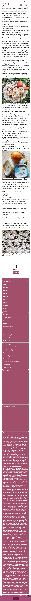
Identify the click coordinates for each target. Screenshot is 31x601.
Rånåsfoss (15, 551)
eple (16, 11)
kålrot (4, 445)
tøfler (22, 464)
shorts (18, 437)
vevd (25, 464)
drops (21, 524)
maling (15, 536)
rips (12, 552)
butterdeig (13, 516)
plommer (23, 565)
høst (19, 486)
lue (25, 444)
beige (13, 557)
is (9, 475)
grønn (8, 448)
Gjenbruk (5, 494)
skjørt (22, 560)
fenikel (11, 474)
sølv (4, 502)
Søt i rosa (5, 353)
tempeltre (23, 510)
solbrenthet (5, 578)
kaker (7, 520)
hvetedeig (5, 519)
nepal (10, 520)
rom (25, 445)
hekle (14, 574)
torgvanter (25, 488)
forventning (11, 494)
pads (15, 456)
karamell (5, 533)
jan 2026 (5, 293)
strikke (20, 531)
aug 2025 (5, 305)
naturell (24, 579)
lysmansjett (10, 551)
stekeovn (17, 479)
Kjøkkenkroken (7, 338)
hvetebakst (9, 565)
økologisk (5, 517)
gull (10, 497)
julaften (20, 578)
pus (17, 538)
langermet (25, 442)
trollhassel (5, 509)
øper (16, 464)
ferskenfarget (23, 459)
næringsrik (5, 460)
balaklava (21, 558)
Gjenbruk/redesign (8, 326)
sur (7, 528)
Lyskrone (16, 541)
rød (15, 554)
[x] (6, 4)
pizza (14, 466)
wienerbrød (22, 576)
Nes (4, 592)
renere (20, 447)
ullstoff (18, 482)
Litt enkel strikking (8, 350)
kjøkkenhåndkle (7, 552)
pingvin (5, 442)
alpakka (19, 462)
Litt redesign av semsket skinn (11, 361)
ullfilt (24, 574)
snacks (17, 533)
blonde (25, 531)
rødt (4, 544)
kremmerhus (23, 568)
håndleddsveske (16, 562)
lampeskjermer (24, 561)
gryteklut (14, 565)
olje (8, 554)
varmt (22, 550)
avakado (20, 488)
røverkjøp (18, 579)
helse (26, 438)
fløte (8, 466)
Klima (18, 516)
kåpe (4, 526)
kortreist (23, 494)
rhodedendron (24, 469)
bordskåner (21, 450)
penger (13, 500)
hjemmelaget (6, 540)
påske (7, 579)
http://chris (12, 538)
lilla (13, 558)
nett (22, 572)
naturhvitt (13, 527)
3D (3, 320)
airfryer (19, 583)
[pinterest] (8, 4)
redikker (25, 437)
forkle (10, 558)
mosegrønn (17, 448)
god (17, 526)
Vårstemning (6, 364)
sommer (8, 486)
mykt (26, 562)
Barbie (18, 481)
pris (7, 574)
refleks (4, 531)
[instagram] (3, 6)
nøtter (4, 579)
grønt (9, 527)
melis (14, 475)
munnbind (25, 543)
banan (18, 11)
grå (24, 454)
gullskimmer (14, 490)
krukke (4, 512)
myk (17, 527)
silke (18, 502)
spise (16, 492)
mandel (14, 514)
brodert (8, 495)
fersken (5, 547)
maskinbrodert (22, 541)
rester (7, 536)
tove (16, 486)
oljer (4, 441)
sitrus (12, 592)
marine (14, 524)
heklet (19, 456)
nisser (18, 588)
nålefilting (5, 585)
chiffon (25, 524)
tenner (20, 442)
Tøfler (9, 541)
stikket (21, 454)
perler (19, 445)
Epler (13, 451)
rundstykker (13, 462)
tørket (4, 476)
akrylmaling (9, 550)
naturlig (21, 585)
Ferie (21, 520)
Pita (23, 519)
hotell (19, 494)
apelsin (13, 497)
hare (21, 543)
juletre (13, 582)
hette (4, 536)
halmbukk (13, 512)
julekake (17, 471)
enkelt (16, 558)
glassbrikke (24, 475)
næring (26, 575)
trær (20, 534)
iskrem (4, 482)
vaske (15, 581)
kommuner (11, 464)
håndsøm (5, 557)
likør (20, 440)
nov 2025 (5, 296)
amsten (7, 478)
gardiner (18, 523)
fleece (22, 503)
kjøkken (10, 533)
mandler (11, 468)
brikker (12, 485)
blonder (5, 516)
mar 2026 (5, 287)
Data (24, 527)
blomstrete (5, 498)
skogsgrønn (5, 468)
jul (13, 476)
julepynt (5, 527)
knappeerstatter (20, 555)
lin (15, 489)
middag (10, 457)
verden (13, 568)
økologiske (9, 492)
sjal (8, 474)
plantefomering (13, 540)
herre (18, 565)
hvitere (14, 533)
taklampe (21, 476)
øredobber (15, 564)
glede (13, 528)
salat (25, 544)
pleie (19, 517)
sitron (8, 538)
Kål (16, 502)
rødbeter (18, 572)
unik (4, 520)
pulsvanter (10, 519)
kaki (22, 437)
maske (17, 500)
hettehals (13, 544)
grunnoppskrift (16, 510)
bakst (4, 495)
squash (4, 466)
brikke (14, 507)
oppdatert (20, 441)
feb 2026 (5, 290)
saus (22, 513)
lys (14, 468)
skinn (10, 578)
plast (25, 530)
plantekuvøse (25, 540)
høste (22, 581)
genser (4, 492)
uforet (11, 442)
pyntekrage (8, 489)
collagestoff (5, 483)
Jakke (26, 492)
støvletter (18, 550)
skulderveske (18, 528)
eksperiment (17, 571)
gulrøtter (26, 441)
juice (9, 447)
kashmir (5, 561)
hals (12, 576)
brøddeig (25, 500)
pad (9, 502)
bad (4, 478)
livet (9, 592)
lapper (9, 583)
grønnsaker (24, 453)
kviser (14, 482)
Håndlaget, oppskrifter (9, 335)
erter (17, 544)
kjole (15, 548)
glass (15, 481)
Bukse (18, 519)
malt (14, 550)
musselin (21, 546)
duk (23, 582)
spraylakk (8, 568)
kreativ (4, 514)
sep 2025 (5, 302)
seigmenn (12, 479)
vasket (10, 503)
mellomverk (14, 488)
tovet (17, 521)
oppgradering (8, 469)
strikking (14, 583)
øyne (17, 440)
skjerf (11, 554)
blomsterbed (12, 471)
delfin (23, 489)
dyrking (16, 586)
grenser (21, 479)
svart (26, 582)
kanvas (24, 591)
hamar (4, 438)
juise (23, 460)
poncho (4, 510)
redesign (5, 554)
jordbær (17, 463)
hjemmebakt (16, 576)
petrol (25, 550)
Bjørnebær (10, 472)
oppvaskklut (6, 503)
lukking (5, 450)
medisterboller (14, 450)
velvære (8, 485)
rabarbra (17, 444)
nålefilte (9, 444)
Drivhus (8, 481)
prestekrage (23, 509)
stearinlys (8, 544)
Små (4, 543)
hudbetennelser (6, 437)
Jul (22, 445)
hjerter (4, 560)
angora (20, 586)
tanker (17, 468)
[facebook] (3, 4)
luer (18, 514)
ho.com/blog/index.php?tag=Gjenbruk (12, 453)
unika (4, 565)
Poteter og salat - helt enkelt (10, 347)
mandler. (16, 495)
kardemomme (6, 575)
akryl (17, 474)
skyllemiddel (11, 506)
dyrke (10, 510)
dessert (4, 474)
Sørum (9, 555)
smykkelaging (6, 524)
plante (7, 526)
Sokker (14, 526)
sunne (4, 534)
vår (11, 524)
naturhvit (12, 441)
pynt (17, 466)
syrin (27, 565)
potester (15, 438)
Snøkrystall (5, 558)
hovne (21, 589)
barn (15, 469)
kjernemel (25, 495)
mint (24, 578)
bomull (21, 466)
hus (24, 490)
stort (4, 571)
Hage (4, 329)
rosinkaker (12, 547)
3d (19, 509)
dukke (17, 524)
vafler (16, 494)
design (9, 517)
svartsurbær (6, 537)
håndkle (17, 569)
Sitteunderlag (16, 457)
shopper (11, 478)
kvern (25, 526)
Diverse (5, 323)
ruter (22, 575)
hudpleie (8, 576)
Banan (10, 460)
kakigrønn (13, 447)
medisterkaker (6, 588)
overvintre (9, 514)
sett (24, 572)
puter (4, 459)
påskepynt (23, 516)
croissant (5, 541)
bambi (23, 583)
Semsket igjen (6, 358)
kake (25, 533)
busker (4, 564)
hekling (5, 551)
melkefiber (19, 557)
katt (10, 451)
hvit (25, 503)
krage (22, 592)
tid (3, 469)
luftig (4, 489)
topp (16, 497)
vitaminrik (21, 544)
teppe (7, 521)
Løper (21, 463)
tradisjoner (5, 475)
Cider (20, 500)
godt (17, 447)
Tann (13, 463)
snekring (17, 485)
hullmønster (17, 498)
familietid (11, 505)
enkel (8, 11)
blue (11, 562)
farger (4, 538)
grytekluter (13, 436)
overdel (5, 440)
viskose (12, 543)
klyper (8, 572)
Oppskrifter (11, 585)
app (18, 454)
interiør (18, 554)
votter (19, 506)
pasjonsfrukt (11, 513)
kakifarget (8, 546)
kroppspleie (5, 454)
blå (25, 468)
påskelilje (16, 472)
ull (7, 471)
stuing (10, 521)
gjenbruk (11, 571)
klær (4, 546)
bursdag (16, 509)
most (23, 444)
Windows (5, 447)
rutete (18, 503)
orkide (4, 471)
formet (26, 457)
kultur (9, 582)
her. (29, 596)
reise (11, 475)
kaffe (24, 552)
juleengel (5, 562)
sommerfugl (23, 523)
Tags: (4, 11)
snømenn (5, 523)
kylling (24, 589)
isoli (21, 588)
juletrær (8, 586)
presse (17, 507)
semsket (17, 585)
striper (7, 441)
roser (20, 526)
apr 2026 (5, 284)
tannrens (19, 537)
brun (15, 454)
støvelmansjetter (11, 561)
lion (13, 492)
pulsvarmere (16, 459)
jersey (14, 530)
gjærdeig (26, 585)
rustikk (9, 516)
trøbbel (11, 531)
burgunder (9, 476)
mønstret (20, 490)
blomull (7, 543)
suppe (4, 548)
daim (15, 519)
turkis (4, 486)
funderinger (15, 578)
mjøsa (20, 514)
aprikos (24, 483)
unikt (14, 521)
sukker (12, 502)
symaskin (5, 555)
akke (4, 505)
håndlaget (7, 500)
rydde (13, 569)
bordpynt (25, 512)
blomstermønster (7, 488)
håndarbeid (13, 437)
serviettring (9, 564)
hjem (12, 481)
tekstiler (22, 471)
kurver (23, 537)
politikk (20, 495)
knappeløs (9, 463)
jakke (4, 589)
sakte (4, 574)
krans (26, 471)
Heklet (12, 448)
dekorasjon (9, 438)
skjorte (25, 513)
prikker (21, 527)
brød (10, 526)
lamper (22, 562)
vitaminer (11, 498)
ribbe (17, 530)
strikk (4, 586)
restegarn (11, 454)
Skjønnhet (12, 523)
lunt (7, 497)
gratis (16, 534)
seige (4, 576)
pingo (25, 479)
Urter (22, 554)
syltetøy (5, 448)
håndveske (24, 440)
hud (25, 547)
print (16, 445)
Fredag (4, 444)
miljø (17, 582)
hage (19, 464)
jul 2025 (5, 308)
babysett (22, 457)
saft (8, 442)
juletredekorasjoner (7, 530)
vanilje (21, 11)
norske (9, 557)
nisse (19, 560)
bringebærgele (17, 505)
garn (13, 489)
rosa (15, 567)
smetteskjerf (24, 571)
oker (7, 505)
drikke (19, 548)
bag (26, 481)
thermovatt (17, 513)
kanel (12, 11)
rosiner (20, 472)
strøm (11, 482)
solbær (4, 569)
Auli (6, 592)
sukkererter (6, 507)
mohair (12, 548)
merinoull (13, 572)
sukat (15, 560)
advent (8, 512)
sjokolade (14, 11)
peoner (19, 540)
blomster (16, 476)
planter (12, 456)
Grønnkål (22, 569)
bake (20, 582)
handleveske (6, 451)
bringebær (21, 474)
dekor (11, 466)
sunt (7, 459)
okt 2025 (5, 299)
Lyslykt (24, 498)
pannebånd (14, 517)
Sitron (22, 482)
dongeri (14, 520)
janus (22, 547)
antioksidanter (10, 560)
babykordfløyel (22, 497)
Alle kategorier (7, 340)
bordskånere (19, 512)
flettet (16, 441)
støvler (14, 460)
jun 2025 (5, 311)
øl (15, 557)
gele (26, 519)
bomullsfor (5, 490)
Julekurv (5, 506)
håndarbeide (23, 507)
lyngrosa (16, 442)
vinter (10, 589)
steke (7, 571)
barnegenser (13, 579)
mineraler (17, 451)
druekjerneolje (18, 591)
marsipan (18, 475)
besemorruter (6, 462)
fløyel (4, 521)
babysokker (24, 548)
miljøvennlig (13, 588)
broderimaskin (13, 537)
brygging (18, 561)
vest (23, 456)
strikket (23, 449)
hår (13, 469)
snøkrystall (11, 483)
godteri (8, 436)
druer (4, 497)
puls (17, 575)
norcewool (5, 513)
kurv (21, 552)
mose (4, 568)
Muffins (16, 592)
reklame (18, 547)
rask (10, 11)
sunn (19, 592)
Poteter (20, 483)
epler (4, 464)
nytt (9, 523)
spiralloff (21, 551)
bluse (8, 547)
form (20, 521)
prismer (15, 503)
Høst (8, 589)
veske (21, 502)
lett (24, 551)
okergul (23, 534)
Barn (25, 502)
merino (5, 456)
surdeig (14, 555)
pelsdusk (11, 574)
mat (21, 498)
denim (18, 469)
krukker (13, 546)
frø (21, 519)
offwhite (17, 568)
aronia (21, 436)
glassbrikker (6, 581)
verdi (13, 534)
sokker (24, 521)
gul (8, 510)
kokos (26, 11)
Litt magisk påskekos (8, 355)
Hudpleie (9, 569)
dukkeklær (16, 478)
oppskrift (8, 534)
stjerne (21, 530)
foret (12, 586)
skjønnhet (16, 531)
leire (11, 575)
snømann (5, 472)
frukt (18, 438)
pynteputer (11, 509)
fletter (4, 528)
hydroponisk (16, 589)
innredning (25, 557)
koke (19, 575)
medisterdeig (6, 479)
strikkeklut (5, 457)
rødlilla (26, 564)
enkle (10, 507)
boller (8, 450)
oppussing (11, 567)
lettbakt (13, 440)
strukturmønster (10, 445)
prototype (20, 536)
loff (8, 562)
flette (6, 502)
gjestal (4, 463)
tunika (4, 481)
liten (24, 588)
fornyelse (20, 538)
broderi (5, 572)
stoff (8, 482)
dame (18, 520)
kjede (4, 485)
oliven (4, 550)
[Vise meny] (24, 1)
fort (4, 591)
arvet (7, 464)
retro (26, 592)
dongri (16, 483)
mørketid (17, 543)
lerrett (7, 548)
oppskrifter (19, 460)
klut (8, 531)
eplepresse (25, 514)
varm (26, 569)
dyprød (26, 476)
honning (25, 520)
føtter (24, 546)
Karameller (21, 564)
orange (22, 481)
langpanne (23, 11)
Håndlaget (5, 332)
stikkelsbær (19, 574)
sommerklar (24, 567)
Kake (6, 11)
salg (10, 490)
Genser (19, 567)
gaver (12, 444)
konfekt (22, 438)
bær (14, 474)
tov (22, 526)
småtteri (24, 462)
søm (19, 492)
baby (11, 495)
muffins (11, 536)
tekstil (10, 591)
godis (8, 456)
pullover (25, 447)
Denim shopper (7, 367)
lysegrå (4, 436)
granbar (11, 459)
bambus (9, 440)
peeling (25, 463)
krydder (19, 489)
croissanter (16, 552)
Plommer (23, 517)
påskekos (23, 505)
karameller (5, 567)
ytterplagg (5, 583)
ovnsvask (11, 581)
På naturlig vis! (7, 317)
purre (24, 472)
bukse (16, 506)
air (12, 541)
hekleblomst (22, 485)
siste (14, 575)
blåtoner (13, 486)
